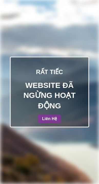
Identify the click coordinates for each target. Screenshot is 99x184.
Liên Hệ (49, 119)
